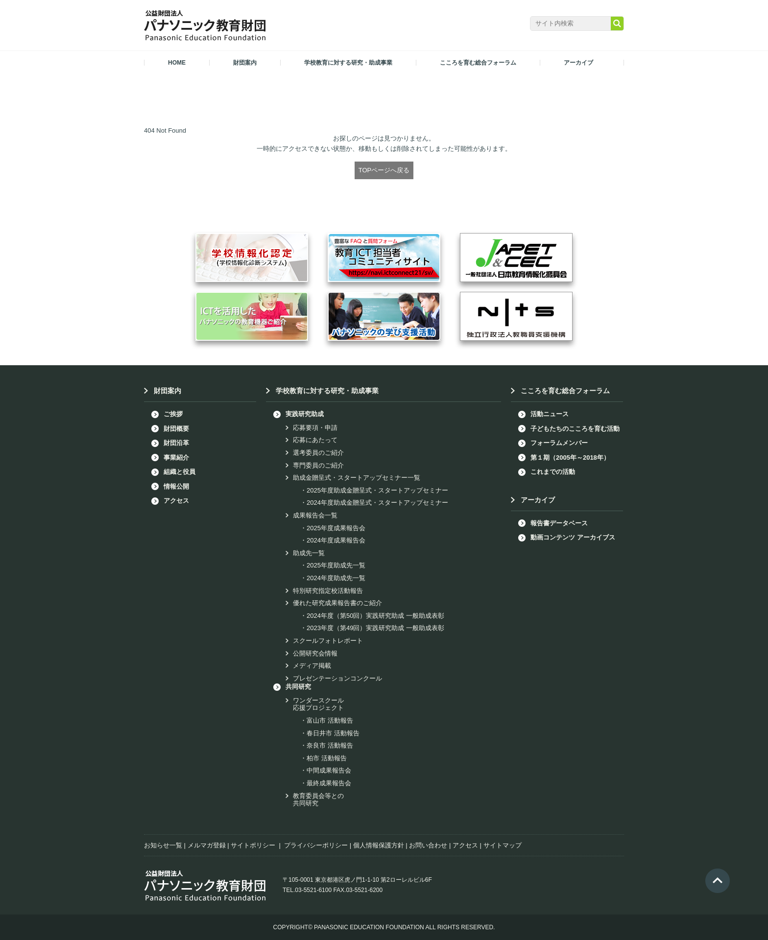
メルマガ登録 (207, 845)
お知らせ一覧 (163, 845)
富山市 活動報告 (330, 720)
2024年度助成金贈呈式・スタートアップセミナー (377, 502)
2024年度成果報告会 (336, 540)
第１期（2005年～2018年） (570, 457)
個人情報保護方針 (378, 845)
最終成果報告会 (329, 783)
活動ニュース (549, 414)
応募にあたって (315, 440)
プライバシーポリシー (316, 845)
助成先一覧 (309, 553)
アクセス (176, 500)
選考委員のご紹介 (318, 452)
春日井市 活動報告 (333, 733)
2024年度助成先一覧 (336, 578)
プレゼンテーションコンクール (337, 678)
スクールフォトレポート (328, 640)
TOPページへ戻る (384, 170)
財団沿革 (176, 442)
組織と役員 (179, 471)
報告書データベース (559, 523)
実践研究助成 (305, 414)
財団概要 (176, 428)
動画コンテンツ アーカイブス (572, 537)
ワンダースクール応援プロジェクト (318, 704)
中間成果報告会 (329, 770)
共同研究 (298, 686)
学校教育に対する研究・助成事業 (327, 391)
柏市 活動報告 (327, 758)
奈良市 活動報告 (330, 745)
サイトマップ (502, 845)
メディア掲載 (312, 665)
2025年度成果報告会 (336, 528)
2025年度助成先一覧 (336, 565)
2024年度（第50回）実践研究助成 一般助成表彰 (375, 615)
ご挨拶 (173, 414)
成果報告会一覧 (315, 515)
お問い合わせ (428, 845)
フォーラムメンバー (559, 442)
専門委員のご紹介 (318, 465)
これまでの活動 (552, 471)
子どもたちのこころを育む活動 (575, 428)
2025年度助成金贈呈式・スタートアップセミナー (377, 490)
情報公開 (176, 486)
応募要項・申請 (315, 427)
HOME (177, 62)
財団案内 (167, 391)
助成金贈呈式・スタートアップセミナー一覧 (356, 477)
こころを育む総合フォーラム (565, 391)
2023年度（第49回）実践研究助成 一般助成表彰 (375, 628)
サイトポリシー (253, 845)
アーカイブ (538, 500)
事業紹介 (176, 457)
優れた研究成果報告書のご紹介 (337, 603)
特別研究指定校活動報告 (328, 590)
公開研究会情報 (315, 653)
